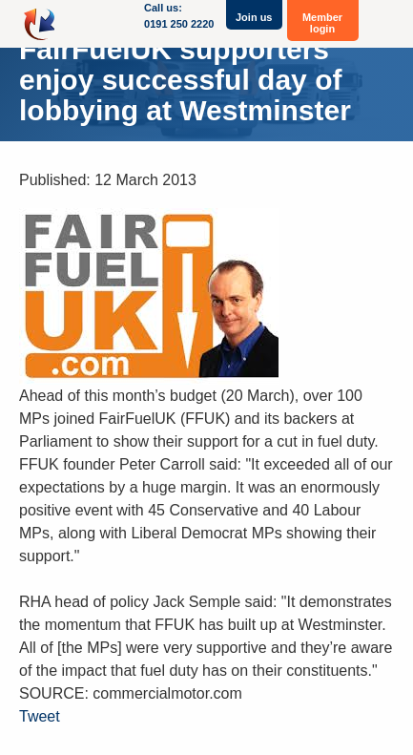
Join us (254, 17)
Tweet (39, 716)
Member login (322, 22)
